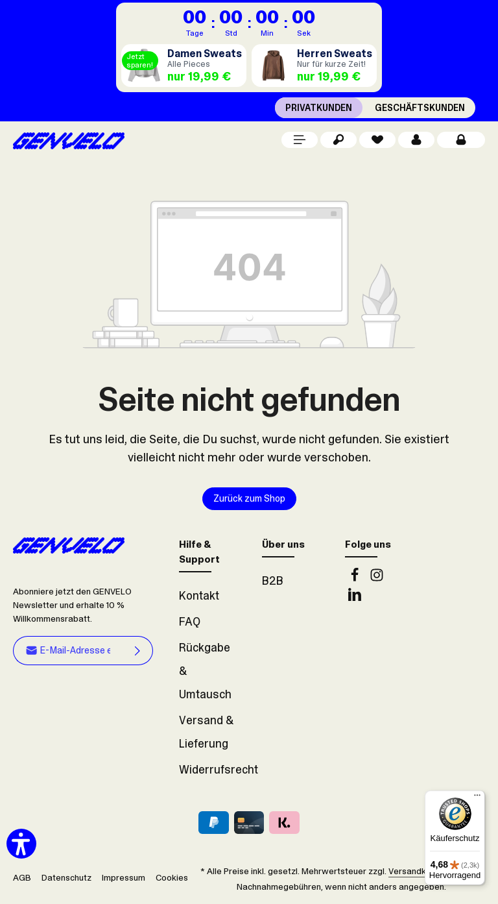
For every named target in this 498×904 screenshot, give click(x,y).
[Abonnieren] (138, 650)
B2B (272, 581)
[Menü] (299, 140)
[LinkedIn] (355, 597)
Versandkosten (418, 871)
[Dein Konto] (416, 140)
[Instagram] (377, 578)
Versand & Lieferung (206, 732)
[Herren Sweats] (314, 65)
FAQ (189, 621)
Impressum (123, 878)
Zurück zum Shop (249, 499)
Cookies (172, 878)
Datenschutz (66, 878)
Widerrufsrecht (218, 769)
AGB (22, 878)
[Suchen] (338, 140)
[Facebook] (356, 578)
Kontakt (199, 596)
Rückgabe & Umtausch (205, 671)
